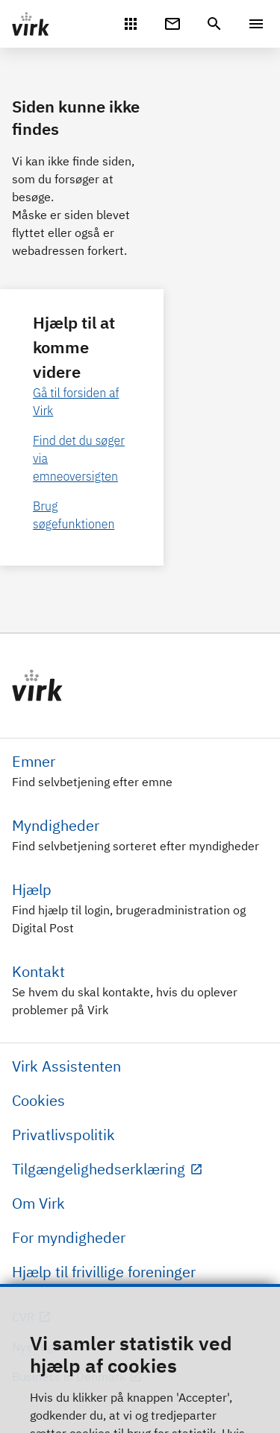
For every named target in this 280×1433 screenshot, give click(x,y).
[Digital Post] (172, 22)
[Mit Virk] (131, 22)
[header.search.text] (214, 22)
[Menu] (256, 24)
